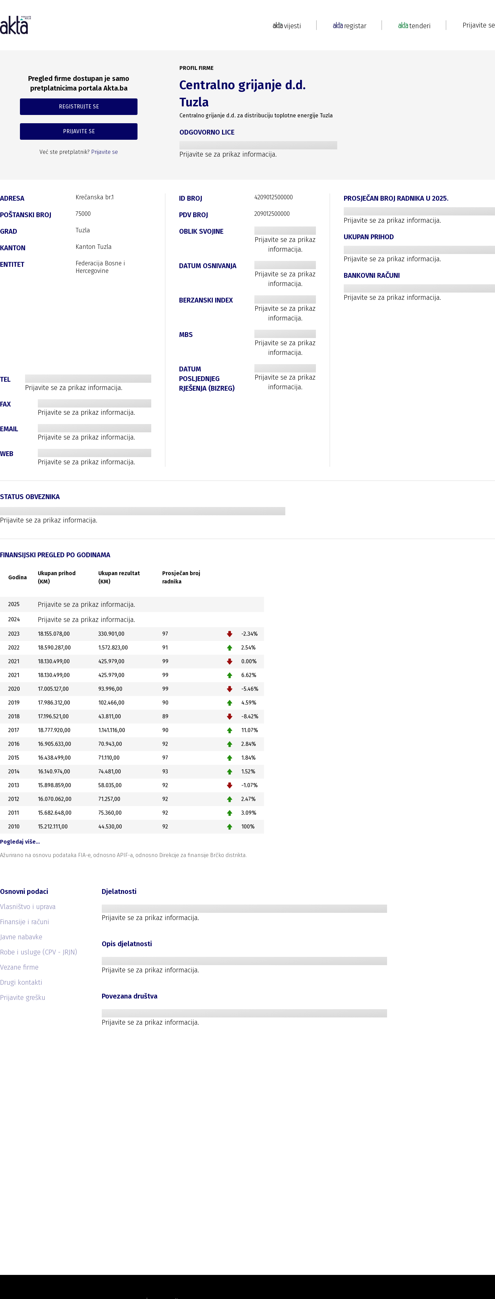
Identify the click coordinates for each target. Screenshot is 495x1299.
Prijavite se (479, 25)
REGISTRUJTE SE (79, 106)
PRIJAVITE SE (79, 131)
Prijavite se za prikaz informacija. (228, 154)
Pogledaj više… (20, 841)
